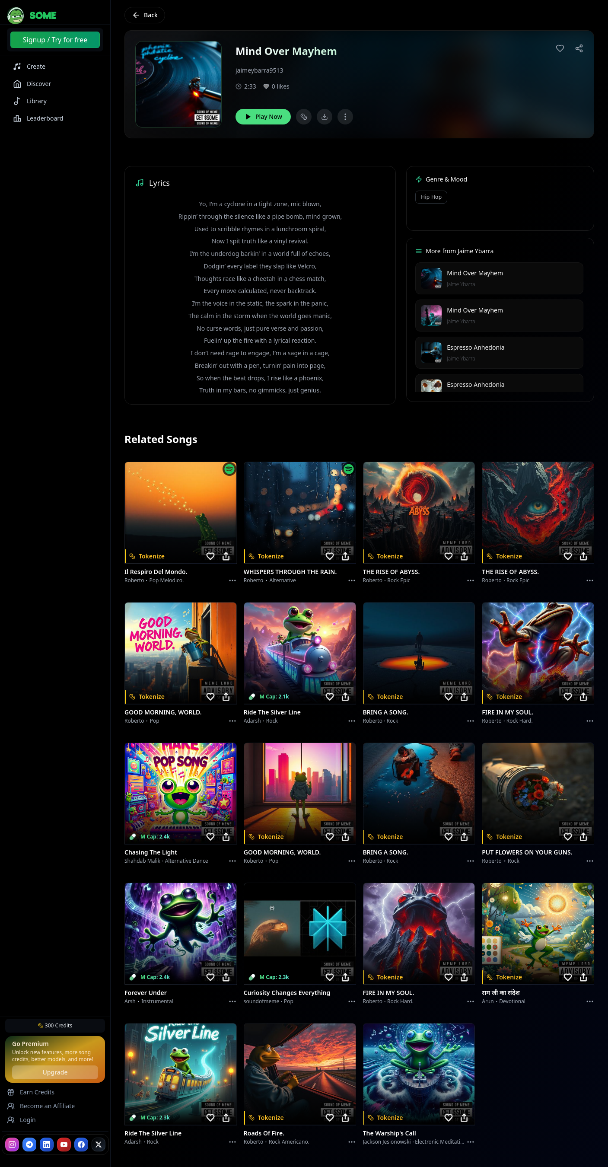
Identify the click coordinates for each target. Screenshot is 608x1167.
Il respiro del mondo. (156, 572)
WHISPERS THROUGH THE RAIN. (290, 572)
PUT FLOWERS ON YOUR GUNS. (527, 852)
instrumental (157, 1001)
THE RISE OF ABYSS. (391, 572)
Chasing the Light (150, 852)
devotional (512, 1001)
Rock (272, 720)
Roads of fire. (264, 1133)
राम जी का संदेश (501, 992)
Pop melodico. (167, 580)
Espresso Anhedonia (475, 347)
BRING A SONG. (385, 712)
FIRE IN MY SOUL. (507, 712)
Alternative (283, 580)
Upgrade (54, 1072)
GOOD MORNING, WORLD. (163, 712)
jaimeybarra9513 (259, 70)
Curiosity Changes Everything (287, 992)
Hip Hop (431, 197)
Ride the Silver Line (272, 712)
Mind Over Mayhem (475, 273)
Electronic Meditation (440, 1141)
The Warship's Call (389, 1133)
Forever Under (145, 992)
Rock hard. (519, 720)
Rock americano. (289, 1141)
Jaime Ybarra (461, 284)
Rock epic (398, 580)
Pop (154, 720)
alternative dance (186, 860)
